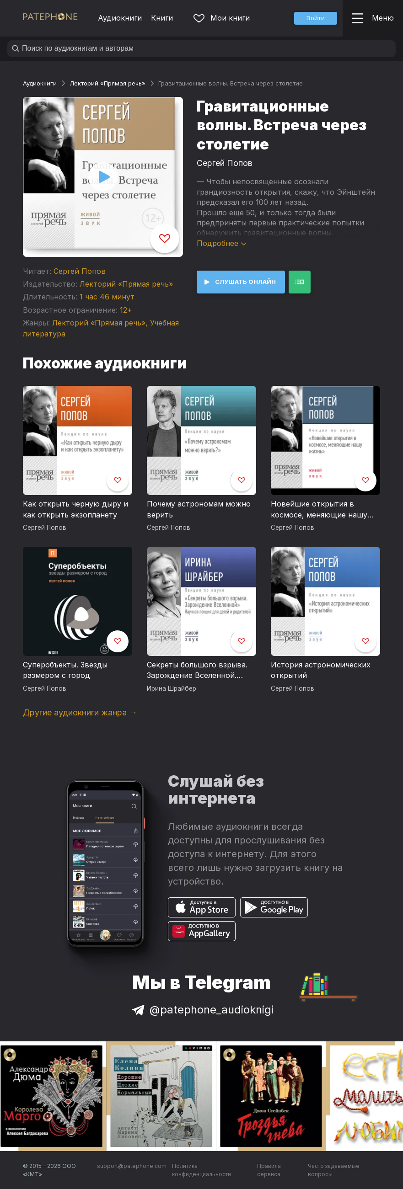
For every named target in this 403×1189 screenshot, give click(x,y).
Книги (162, 17)
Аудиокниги (120, 17)
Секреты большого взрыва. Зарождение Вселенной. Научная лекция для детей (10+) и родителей (197, 670)
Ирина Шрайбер (171, 688)
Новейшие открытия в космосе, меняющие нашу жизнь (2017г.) (319, 509)
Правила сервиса (269, 1170)
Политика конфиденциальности (201, 1170)
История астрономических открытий (321, 670)
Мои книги (221, 17)
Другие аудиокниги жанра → (80, 712)
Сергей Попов (80, 271)
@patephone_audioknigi (202, 1009)
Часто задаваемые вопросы (334, 1170)
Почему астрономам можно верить (199, 509)
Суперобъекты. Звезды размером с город (65, 670)
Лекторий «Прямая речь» (107, 83)
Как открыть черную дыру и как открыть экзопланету (75, 509)
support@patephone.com (132, 1165)
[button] (315, 18)
